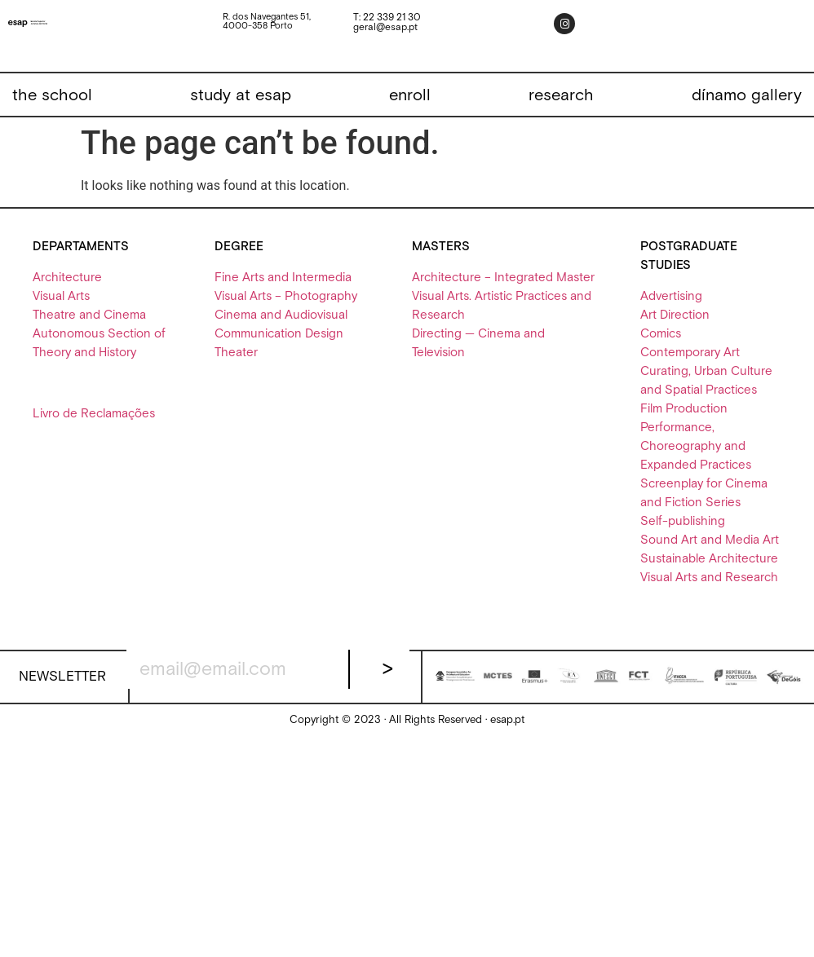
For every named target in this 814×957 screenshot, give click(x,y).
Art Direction (675, 315)
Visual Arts (61, 296)
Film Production (684, 409)
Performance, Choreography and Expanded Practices (695, 446)
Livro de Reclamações (94, 413)
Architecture (67, 277)
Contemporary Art (690, 352)
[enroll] (410, 95)
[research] (561, 95)
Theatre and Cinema (89, 315)
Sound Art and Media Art (709, 540)
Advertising (671, 296)
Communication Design (279, 334)
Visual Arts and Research (709, 577)
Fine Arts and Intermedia (283, 277)
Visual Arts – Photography (286, 296)
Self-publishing (682, 521)
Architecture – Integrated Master (503, 277)
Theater (236, 352)
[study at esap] (240, 95)
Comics (660, 334)
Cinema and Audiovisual (281, 315)
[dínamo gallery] (746, 95)
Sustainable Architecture (709, 559)
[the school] (52, 95)
